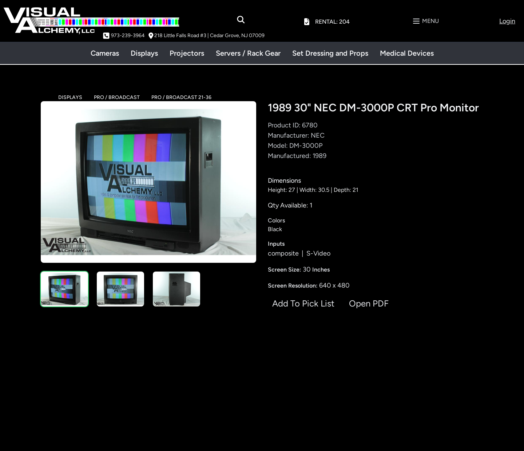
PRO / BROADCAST (117, 97)
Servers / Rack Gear (248, 53)
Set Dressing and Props (330, 53)
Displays (144, 53)
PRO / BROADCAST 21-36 (181, 97)
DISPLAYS (70, 97)
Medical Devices (407, 53)
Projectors (187, 53)
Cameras (105, 53)
